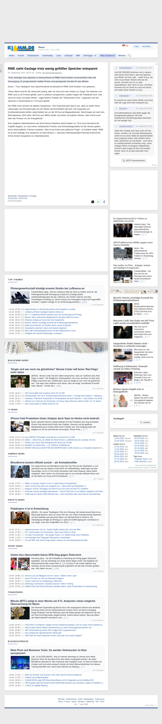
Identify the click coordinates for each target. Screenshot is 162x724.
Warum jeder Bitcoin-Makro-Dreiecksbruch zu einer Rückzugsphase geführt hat (58, 627)
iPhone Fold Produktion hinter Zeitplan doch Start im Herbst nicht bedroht (55, 418)
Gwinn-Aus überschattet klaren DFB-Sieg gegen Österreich (46, 555)
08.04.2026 (119, 456)
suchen (145, 422)
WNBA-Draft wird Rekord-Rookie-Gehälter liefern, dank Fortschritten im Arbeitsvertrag (61, 586)
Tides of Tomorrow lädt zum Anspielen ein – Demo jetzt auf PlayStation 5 (55, 486)
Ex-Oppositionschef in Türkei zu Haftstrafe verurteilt (130, 219)
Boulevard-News (18, 360)
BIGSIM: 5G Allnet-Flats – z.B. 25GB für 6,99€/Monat (47, 445)
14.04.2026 (119, 438)
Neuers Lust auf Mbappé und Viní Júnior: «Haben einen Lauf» (51, 576)
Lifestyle (68, 55)
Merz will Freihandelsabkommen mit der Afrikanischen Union (50, 331)
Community (47, 55)
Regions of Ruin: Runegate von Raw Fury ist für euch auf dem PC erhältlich (56, 489)
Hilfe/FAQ (90, 702)
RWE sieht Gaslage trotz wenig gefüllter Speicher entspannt (52, 68)
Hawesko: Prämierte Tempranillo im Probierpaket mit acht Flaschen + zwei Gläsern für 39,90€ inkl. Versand (70, 398)
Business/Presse (18, 641)
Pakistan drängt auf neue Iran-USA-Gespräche (44, 320)
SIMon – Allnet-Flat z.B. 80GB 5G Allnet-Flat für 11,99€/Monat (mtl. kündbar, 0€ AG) (60, 440)
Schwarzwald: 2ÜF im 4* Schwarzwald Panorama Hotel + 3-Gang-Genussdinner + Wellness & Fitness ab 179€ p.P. (73, 396)
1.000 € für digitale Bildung (36, 685)
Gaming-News (16, 453)
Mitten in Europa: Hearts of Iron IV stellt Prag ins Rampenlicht (51, 483)
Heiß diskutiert (141, 461)
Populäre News (141, 459)
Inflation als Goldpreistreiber (36, 677)
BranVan (123, 108)
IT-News (13, 409)
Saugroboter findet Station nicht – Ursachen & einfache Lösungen (131, 344)
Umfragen (90, 55)
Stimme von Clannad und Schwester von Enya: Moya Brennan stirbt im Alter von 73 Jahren (63, 401)
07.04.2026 (119, 459)
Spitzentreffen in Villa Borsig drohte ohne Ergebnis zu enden (50, 309)
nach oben (149, 705)
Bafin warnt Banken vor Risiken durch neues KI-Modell (48, 325)
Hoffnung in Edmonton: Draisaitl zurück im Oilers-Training (49, 584)
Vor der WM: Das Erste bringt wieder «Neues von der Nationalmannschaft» (56, 540)
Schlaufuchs (33, 55)
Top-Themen (15, 279)
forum (154, 165)
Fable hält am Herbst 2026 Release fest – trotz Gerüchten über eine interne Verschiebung (62, 494)
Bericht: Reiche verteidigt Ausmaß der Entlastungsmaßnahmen (51, 323)
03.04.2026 (139, 443)
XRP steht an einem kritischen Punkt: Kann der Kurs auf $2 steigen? (53, 636)
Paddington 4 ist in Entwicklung (30, 508)
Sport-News (15, 546)
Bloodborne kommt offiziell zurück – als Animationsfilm (44, 462)
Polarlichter (124, 96)
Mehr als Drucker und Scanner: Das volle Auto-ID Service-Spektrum (53, 675)
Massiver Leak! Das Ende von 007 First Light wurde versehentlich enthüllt (133, 321)
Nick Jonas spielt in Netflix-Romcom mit (41, 404)
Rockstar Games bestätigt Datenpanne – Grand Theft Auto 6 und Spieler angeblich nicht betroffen (66, 491)
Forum (21, 55)
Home (60, 702)
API (97, 702)
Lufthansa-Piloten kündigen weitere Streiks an (44, 312)
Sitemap (61, 699)
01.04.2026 (139, 448)
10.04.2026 (119, 451)
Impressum (99, 699)
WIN (78, 55)
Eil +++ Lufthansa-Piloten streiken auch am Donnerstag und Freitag (53, 315)
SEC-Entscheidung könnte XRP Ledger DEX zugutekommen (50, 630)
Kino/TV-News (16, 500)
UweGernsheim (125, 126)
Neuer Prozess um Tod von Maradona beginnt (44, 578)
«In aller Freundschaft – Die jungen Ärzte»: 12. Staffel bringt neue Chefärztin (57, 535)
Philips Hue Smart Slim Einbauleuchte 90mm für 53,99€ (48, 442)
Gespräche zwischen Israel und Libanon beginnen (46, 328)
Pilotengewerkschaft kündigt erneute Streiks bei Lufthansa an (47, 288)
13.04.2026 (119, 441)
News (11, 55)
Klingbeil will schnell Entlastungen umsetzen (43, 333)
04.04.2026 (139, 441)
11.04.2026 (119, 449)
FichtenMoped (125, 68)
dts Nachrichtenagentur (52, 73)
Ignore (146, 467)
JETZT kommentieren (133, 160)
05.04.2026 (139, 438)
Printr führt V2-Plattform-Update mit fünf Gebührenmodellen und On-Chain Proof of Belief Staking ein (67, 625)
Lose (58, 55)
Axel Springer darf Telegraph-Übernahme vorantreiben (48, 538)
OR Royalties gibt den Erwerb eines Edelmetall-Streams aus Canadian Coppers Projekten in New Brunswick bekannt (74, 683)
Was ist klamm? (107, 55)
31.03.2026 (139, 451)
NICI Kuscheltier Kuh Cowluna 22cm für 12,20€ (45, 393)
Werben (122, 55)
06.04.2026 (119, 461)
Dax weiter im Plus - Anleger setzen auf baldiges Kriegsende (131, 266)
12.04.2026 (119, 447)
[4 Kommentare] (14, 201)
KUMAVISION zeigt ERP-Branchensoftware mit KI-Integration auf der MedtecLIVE (59, 680)
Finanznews (15, 592)
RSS (102, 702)
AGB (80, 699)
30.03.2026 (139, 453)
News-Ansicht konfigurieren (145, 465)
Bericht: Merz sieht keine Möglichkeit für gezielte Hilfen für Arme (51, 317)
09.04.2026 (119, 454)
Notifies (153, 467)
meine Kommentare (135, 467)
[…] (81, 302)
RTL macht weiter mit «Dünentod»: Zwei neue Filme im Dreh (50, 532)
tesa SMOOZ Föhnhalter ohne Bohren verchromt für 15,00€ (50, 437)
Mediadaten (89, 699)
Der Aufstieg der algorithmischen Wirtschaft (43, 633)
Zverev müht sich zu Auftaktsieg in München (43, 581)
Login (136, 46)
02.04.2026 (139, 446)
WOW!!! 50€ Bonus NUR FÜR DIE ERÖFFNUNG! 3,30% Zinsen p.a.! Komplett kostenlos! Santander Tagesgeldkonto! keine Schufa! (80, 448)
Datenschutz (71, 699)
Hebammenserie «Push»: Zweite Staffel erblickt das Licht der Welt (52, 529)
